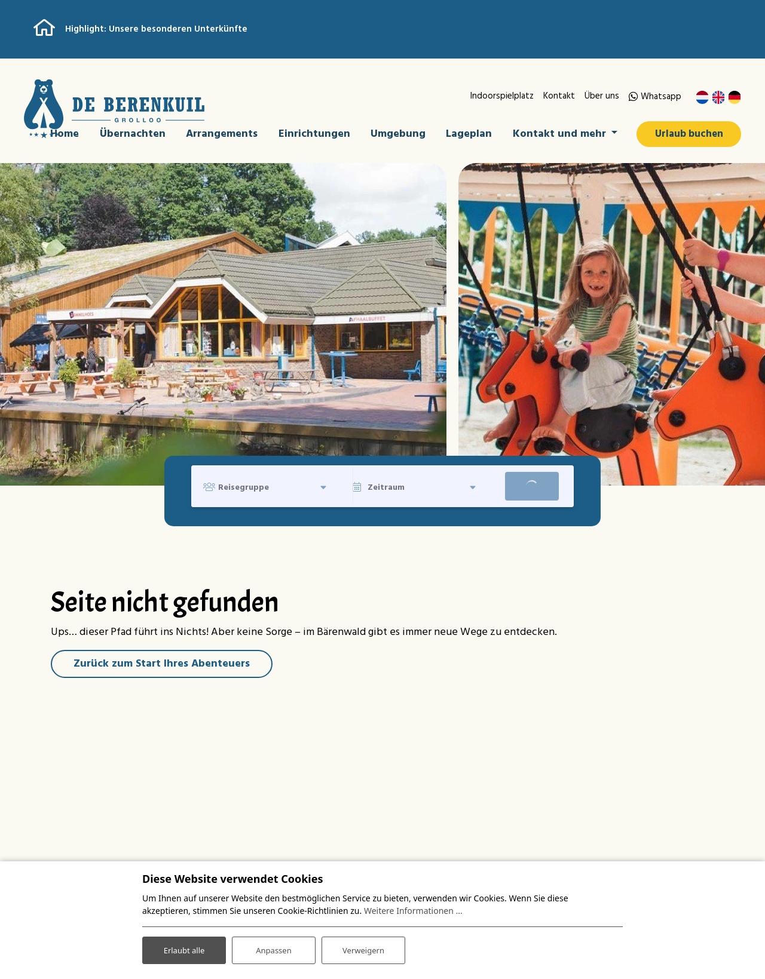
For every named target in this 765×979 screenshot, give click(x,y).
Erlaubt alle (184, 948)
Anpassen (274, 948)
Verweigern (363, 948)
